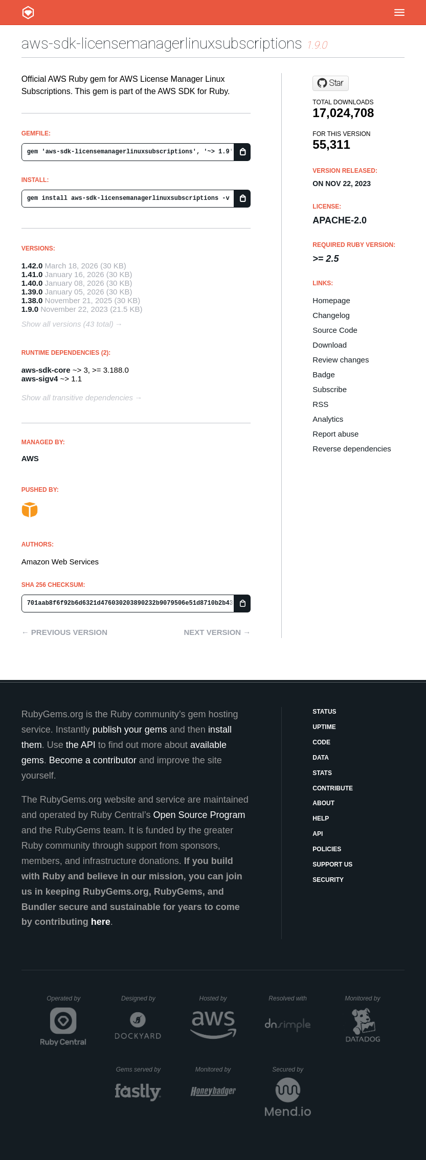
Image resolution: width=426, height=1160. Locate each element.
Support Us (332, 864)
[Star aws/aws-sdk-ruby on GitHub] (330, 83)
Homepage (331, 300)
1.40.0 (32, 283)
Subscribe (329, 389)
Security (328, 879)
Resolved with (289, 998)
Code (321, 742)
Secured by (291, 1069)
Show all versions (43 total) (67, 324)
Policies (326, 849)
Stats (322, 773)
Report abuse (335, 433)
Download (329, 344)
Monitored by (365, 998)
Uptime (323, 727)
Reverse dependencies (351, 448)
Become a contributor (93, 760)
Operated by (66, 1002)
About (323, 803)
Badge (323, 374)
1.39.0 (32, 291)
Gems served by (139, 1069)
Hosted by (217, 998)
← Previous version (64, 632)
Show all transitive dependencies (77, 397)
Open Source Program (199, 815)
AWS (30, 458)
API (317, 833)
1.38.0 (32, 300)
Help (320, 818)
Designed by (141, 998)
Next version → (217, 632)
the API (81, 745)
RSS (320, 404)
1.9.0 (29, 309)
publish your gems (130, 729)
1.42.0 (32, 265)
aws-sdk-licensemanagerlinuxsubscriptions (161, 43)
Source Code (334, 330)
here (100, 922)
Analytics (327, 419)
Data (320, 757)
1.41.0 (32, 274)
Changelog (331, 315)
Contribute (332, 788)
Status (324, 711)
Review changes (340, 359)
